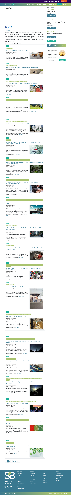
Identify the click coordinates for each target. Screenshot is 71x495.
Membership (32, 473)
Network (39, 4)
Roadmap (45, 475)
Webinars (19, 486)
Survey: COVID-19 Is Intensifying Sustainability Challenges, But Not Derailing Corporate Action (23, 182)
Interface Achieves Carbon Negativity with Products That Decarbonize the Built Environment (24, 248)
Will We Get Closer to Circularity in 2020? (16, 316)
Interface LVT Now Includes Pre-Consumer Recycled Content (21, 286)
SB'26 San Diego (20, 483)
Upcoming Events (20, 485)
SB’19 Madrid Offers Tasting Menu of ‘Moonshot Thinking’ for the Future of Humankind (24, 382)
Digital (50, 4)
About (54, 4)
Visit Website (8, 30)
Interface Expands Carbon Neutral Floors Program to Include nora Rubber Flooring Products (24, 445)
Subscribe (59, 4)
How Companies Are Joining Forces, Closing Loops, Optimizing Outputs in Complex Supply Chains (24, 163)
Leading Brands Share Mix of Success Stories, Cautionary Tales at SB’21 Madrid (24, 202)
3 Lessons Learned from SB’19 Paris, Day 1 (17, 403)
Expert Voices (20, 477)
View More (11, 60)
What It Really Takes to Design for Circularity (17, 50)
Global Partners (33, 475)
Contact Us (58, 482)
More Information (51, 15)
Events (33, 4)
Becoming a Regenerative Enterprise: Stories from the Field (21, 102)
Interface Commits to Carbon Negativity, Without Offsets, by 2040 (22, 67)
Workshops (45, 477)
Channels (28, 4)
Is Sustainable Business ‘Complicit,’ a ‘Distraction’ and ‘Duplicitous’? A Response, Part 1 (23, 228)
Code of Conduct (20, 488)
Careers (57, 480)
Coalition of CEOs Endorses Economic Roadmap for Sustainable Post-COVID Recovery (23, 269)
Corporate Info (58, 473)
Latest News (19, 473)
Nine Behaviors (33, 483)
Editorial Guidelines (59, 475)
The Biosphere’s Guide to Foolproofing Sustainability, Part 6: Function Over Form (24, 361)
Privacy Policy (13, 493)
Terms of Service (7, 493)
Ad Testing (45, 478)
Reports (31, 481)
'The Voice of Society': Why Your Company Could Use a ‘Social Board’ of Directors (24, 422)
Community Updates (34, 477)
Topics (18, 475)
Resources (45, 4)
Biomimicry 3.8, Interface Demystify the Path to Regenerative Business (23, 123)
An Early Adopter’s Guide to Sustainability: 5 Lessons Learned (21, 83)
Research (45, 482)
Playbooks (45, 480)
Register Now (63, 1)
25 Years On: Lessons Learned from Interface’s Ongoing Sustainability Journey (23, 341)
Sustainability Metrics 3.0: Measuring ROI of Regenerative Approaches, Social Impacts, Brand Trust (23, 143)
